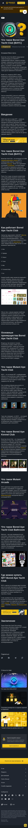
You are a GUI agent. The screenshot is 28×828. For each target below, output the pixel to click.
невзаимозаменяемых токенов (9, 160)
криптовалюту (17, 242)
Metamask (14, 604)
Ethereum (9, 163)
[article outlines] (25, 12)
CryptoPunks (11, 165)
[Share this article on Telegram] (15, 658)
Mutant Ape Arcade (6, 495)
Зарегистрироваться (14, 745)
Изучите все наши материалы (14, 761)
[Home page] (10, 3)
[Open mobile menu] (27, 3)
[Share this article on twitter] (2, 658)
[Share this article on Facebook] (9, 658)
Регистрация (21, 3)
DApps (3, 604)
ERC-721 (23, 235)
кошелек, (7, 603)
